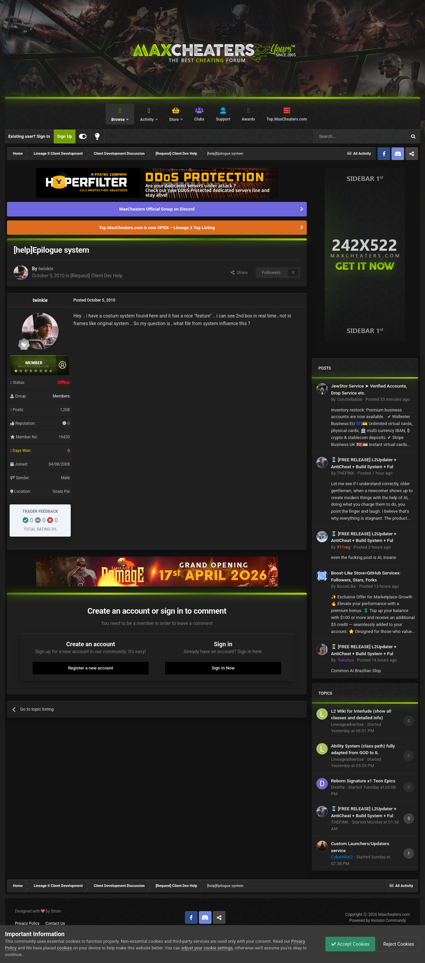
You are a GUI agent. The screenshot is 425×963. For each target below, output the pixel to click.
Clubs (199, 119)
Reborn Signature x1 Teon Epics (363, 780)
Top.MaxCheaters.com (287, 119)
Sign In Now (223, 667)
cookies (64, 947)
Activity (147, 119)
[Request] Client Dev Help (97, 275)
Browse (118, 119)
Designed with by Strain (38, 911)
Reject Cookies (397, 944)
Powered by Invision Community (377, 920)
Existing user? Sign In (29, 136)
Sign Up (64, 136)
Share (239, 272)
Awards (248, 119)
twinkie (45, 268)
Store (174, 119)
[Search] (344, 136)
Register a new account (90, 667)
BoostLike (346, 586)
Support (223, 119)
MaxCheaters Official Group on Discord (157, 209)
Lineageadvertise (347, 724)
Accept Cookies (347, 944)
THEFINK (345, 473)
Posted (388, 399)
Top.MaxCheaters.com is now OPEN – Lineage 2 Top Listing (157, 227)
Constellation (349, 399)
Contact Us (55, 923)
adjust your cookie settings (207, 947)
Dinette (338, 787)
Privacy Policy (27, 923)
